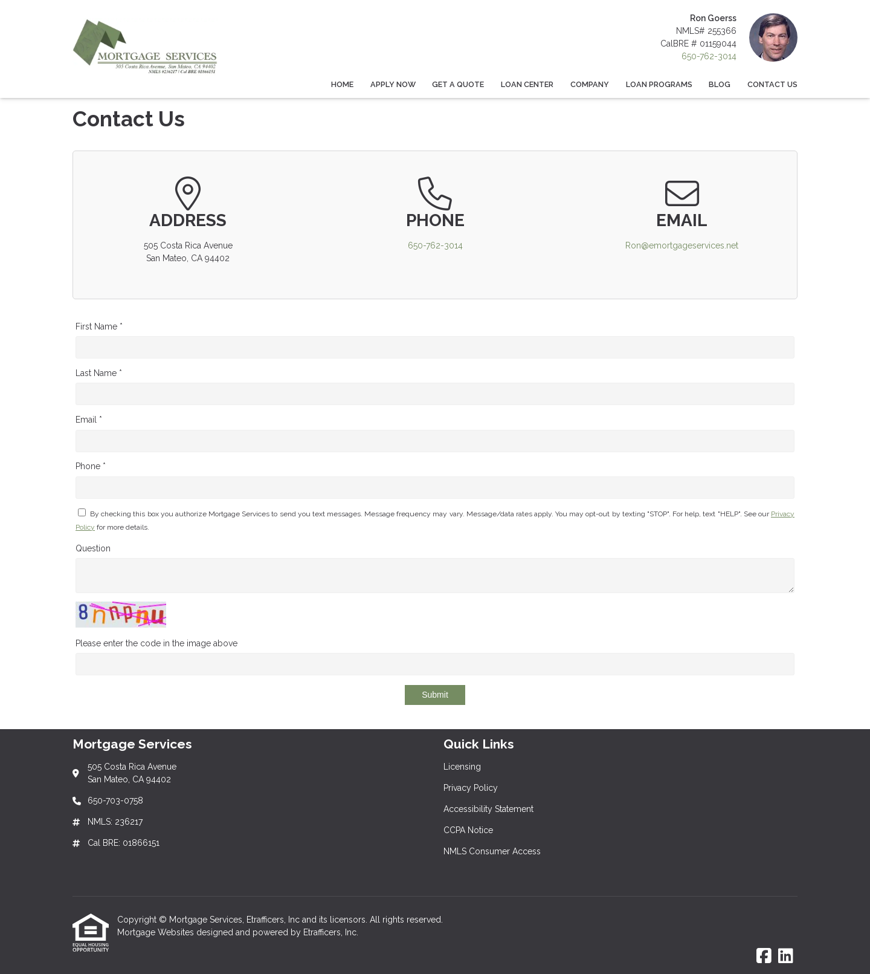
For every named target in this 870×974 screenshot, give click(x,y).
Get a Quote (458, 84)
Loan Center (527, 84)
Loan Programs (659, 84)
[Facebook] (764, 956)
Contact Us (772, 84)
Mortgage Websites (156, 932)
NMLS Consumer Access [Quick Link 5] (492, 851)
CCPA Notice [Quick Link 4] (468, 830)
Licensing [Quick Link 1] (462, 766)
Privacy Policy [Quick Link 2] (470, 788)
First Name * (99, 326)
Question (93, 548)
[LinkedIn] (785, 956)
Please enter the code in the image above (156, 643)
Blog (719, 84)
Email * (89, 419)
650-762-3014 (709, 56)
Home (342, 84)
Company (589, 84)
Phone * (91, 466)
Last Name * (99, 373)
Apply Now (393, 84)
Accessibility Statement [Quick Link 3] (488, 809)
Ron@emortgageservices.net (681, 245)
